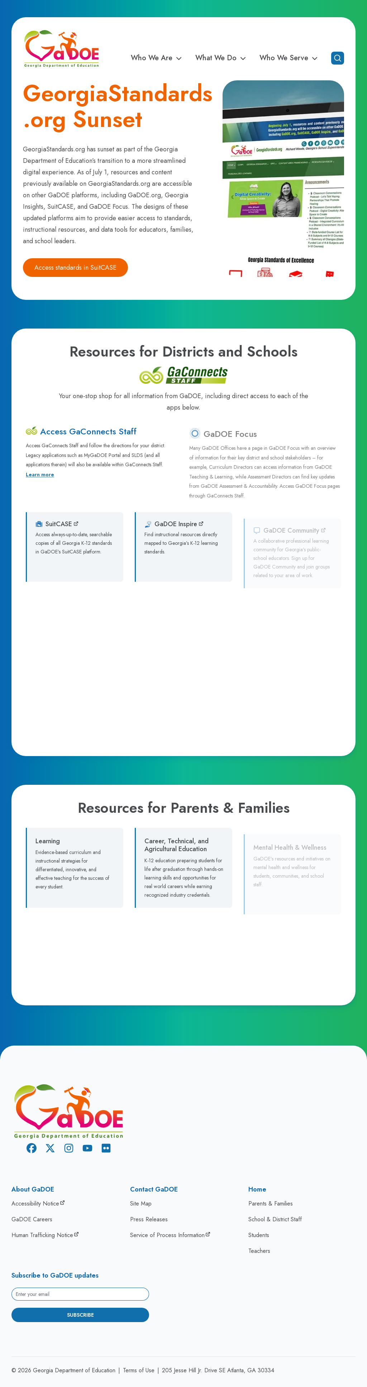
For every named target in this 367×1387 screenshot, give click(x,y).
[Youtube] (87, 1149)
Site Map (141, 1203)
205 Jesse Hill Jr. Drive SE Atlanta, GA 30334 (218, 1370)
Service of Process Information (167, 1235)
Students (258, 1235)
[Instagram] (69, 1149)
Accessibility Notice (35, 1203)
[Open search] (337, 58)
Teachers (259, 1251)
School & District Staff (275, 1219)
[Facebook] (32, 1149)
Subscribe (80, 1314)
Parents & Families (270, 1203)
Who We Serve (289, 58)
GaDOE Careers (31, 1219)
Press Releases (149, 1219)
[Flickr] (106, 1149)
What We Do (221, 58)
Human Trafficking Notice (42, 1235)
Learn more (40, 479)
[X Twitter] (50, 1149)
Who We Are (157, 58)
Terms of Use (138, 1370)
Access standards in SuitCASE (75, 267)
